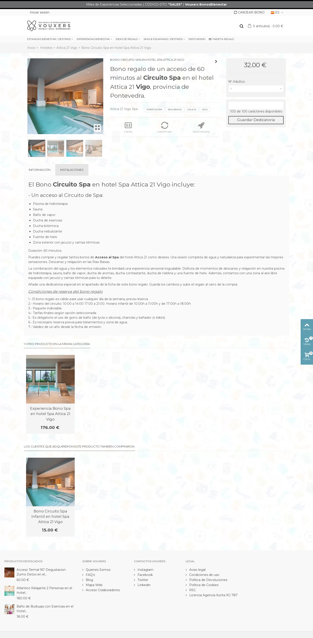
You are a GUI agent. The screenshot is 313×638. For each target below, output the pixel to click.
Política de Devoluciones (207, 580)
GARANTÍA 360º (164, 127)
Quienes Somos (97, 570)
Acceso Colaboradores (102, 590)
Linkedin (144, 585)
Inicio (31, 48)
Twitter (142, 580)
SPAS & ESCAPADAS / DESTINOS (163, 39)
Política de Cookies (203, 585)
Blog (89, 580)
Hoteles (46, 48)
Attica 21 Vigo (66, 48)
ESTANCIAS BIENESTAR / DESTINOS (49, 39)
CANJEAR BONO (249, 12)
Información (39, 169)
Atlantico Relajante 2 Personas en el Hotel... (44, 590)
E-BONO (128, 127)
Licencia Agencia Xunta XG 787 (213, 595)
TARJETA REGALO (221, 39)
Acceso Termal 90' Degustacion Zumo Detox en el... (41, 572)
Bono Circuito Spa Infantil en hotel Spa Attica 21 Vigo (50, 516)
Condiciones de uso (203, 575)
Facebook (145, 575)
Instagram (145, 570)
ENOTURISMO (197, 39)
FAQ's (90, 575)
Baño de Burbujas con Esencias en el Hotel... (45, 608)
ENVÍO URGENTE (201, 127)
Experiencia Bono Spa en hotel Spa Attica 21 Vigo (50, 413)
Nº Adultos (237, 82)
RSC (192, 590)
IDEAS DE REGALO (126, 39)
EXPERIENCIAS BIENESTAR (93, 39)
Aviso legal (197, 570)
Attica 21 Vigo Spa (124, 109)
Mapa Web (94, 585)
